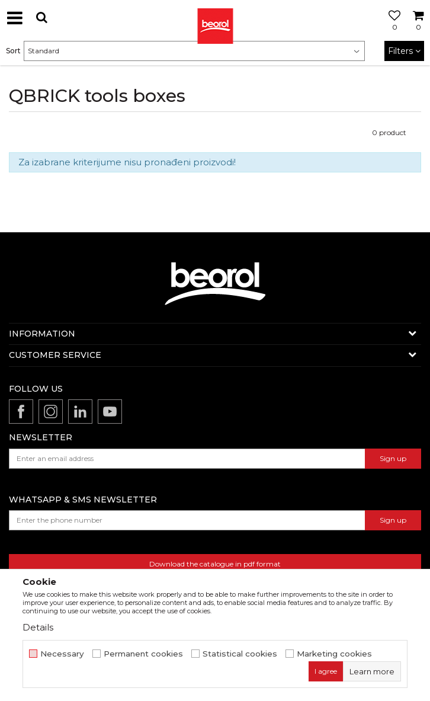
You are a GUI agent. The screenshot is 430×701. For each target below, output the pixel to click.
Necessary (62, 653)
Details (38, 627)
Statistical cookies (240, 653)
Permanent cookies (143, 653)
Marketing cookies (334, 653)
